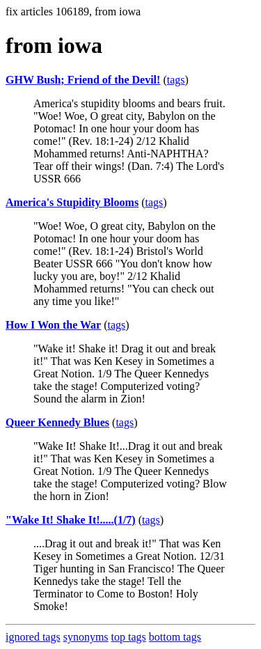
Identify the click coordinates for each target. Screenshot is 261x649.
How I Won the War (53, 325)
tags (176, 80)
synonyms (86, 637)
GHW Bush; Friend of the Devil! (83, 80)
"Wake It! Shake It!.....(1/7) (71, 520)
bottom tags (175, 637)
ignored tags (33, 637)
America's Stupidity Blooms (72, 202)
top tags (128, 637)
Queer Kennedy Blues (57, 422)
